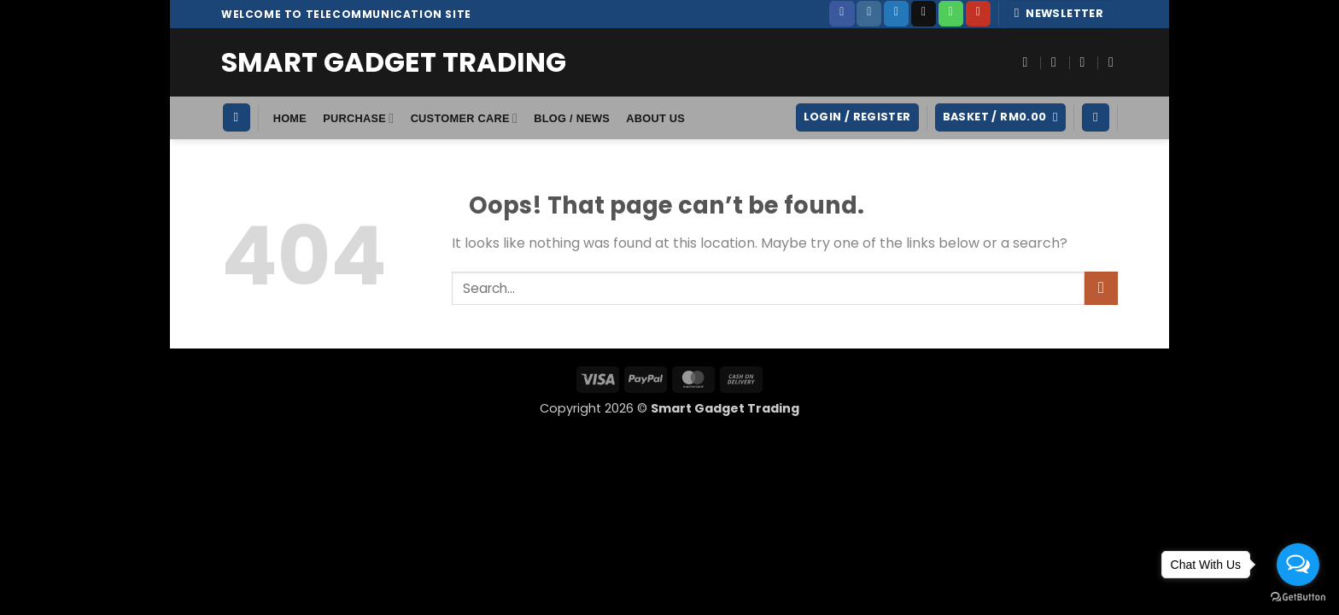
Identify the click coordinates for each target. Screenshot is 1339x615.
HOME (290, 118)
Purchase (358, 118)
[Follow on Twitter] (896, 13)
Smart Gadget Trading (393, 62)
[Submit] (1101, 288)
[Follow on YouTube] (978, 13)
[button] (1062, 14)
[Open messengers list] (1298, 564)
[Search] (236, 117)
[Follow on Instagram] (869, 13)
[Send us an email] (923, 13)
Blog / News (572, 118)
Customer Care (464, 118)
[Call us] (950, 13)
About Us (655, 118)
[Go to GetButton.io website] (1298, 597)
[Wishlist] (1095, 117)
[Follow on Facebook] (841, 13)
